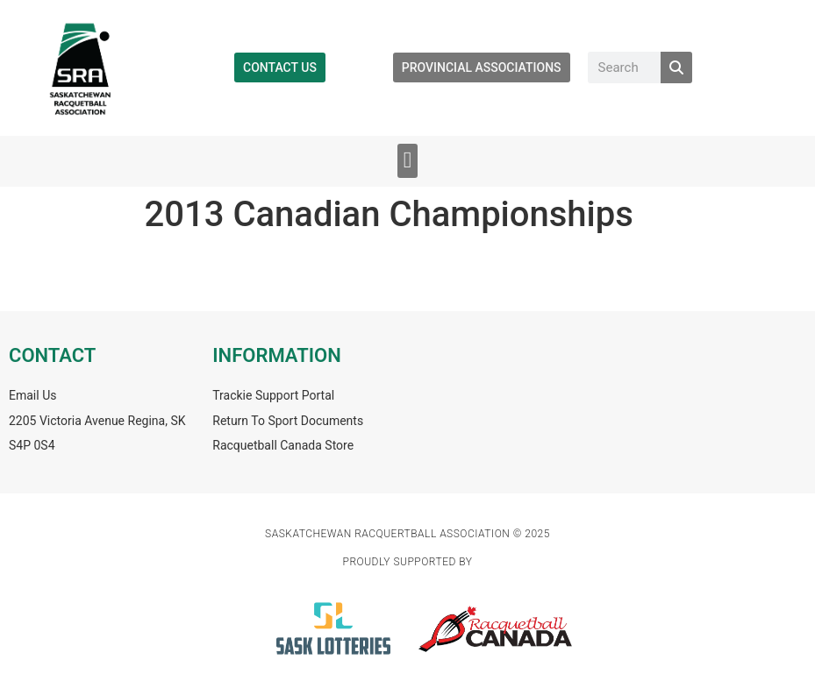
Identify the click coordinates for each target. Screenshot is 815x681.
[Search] (676, 67)
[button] (407, 161)
